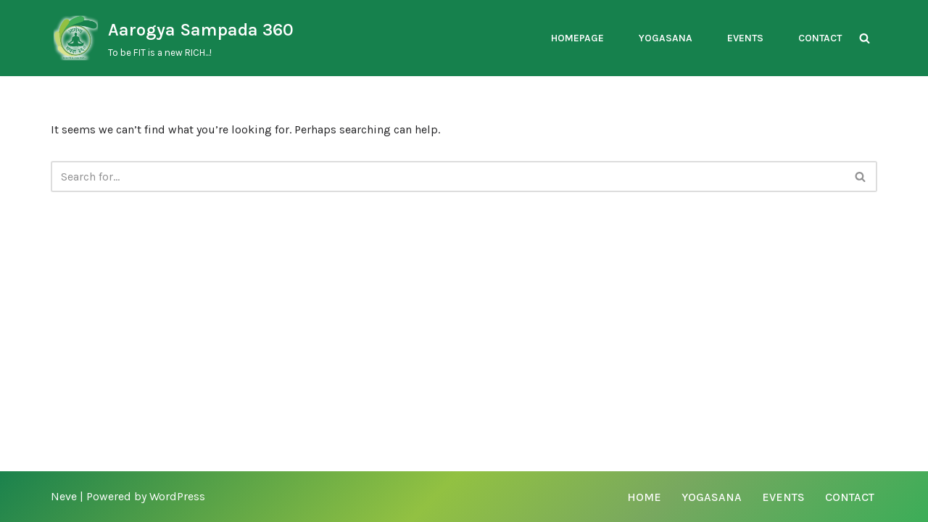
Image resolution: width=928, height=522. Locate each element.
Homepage (577, 38)
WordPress (177, 496)
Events (745, 38)
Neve (64, 496)
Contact (820, 38)
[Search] (864, 38)
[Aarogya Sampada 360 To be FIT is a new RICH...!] (172, 38)
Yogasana (665, 38)
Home (644, 497)
